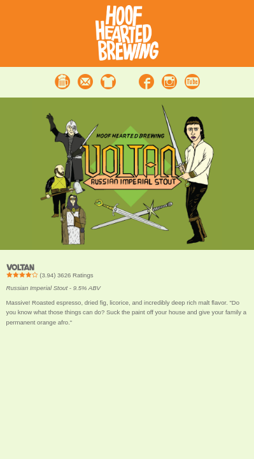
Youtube (192, 82)
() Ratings (50, 275)
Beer (62, 82)
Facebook (146, 82)
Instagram (169, 82)
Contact (85, 82)
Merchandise (108, 82)
